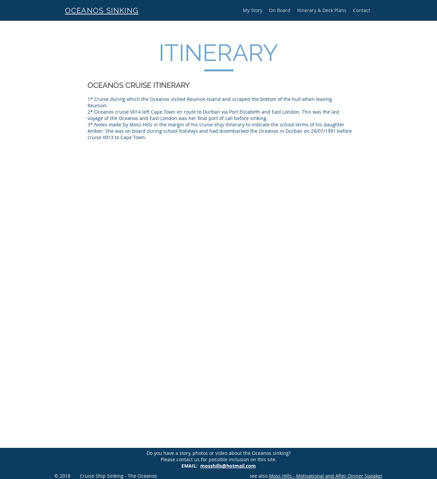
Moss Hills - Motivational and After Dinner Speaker (326, 476)
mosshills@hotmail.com (228, 466)
